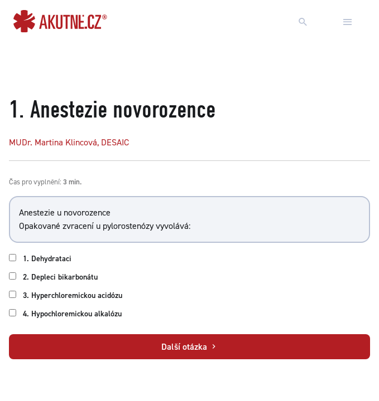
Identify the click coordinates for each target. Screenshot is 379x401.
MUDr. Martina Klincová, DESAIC (69, 142)
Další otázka (189, 347)
